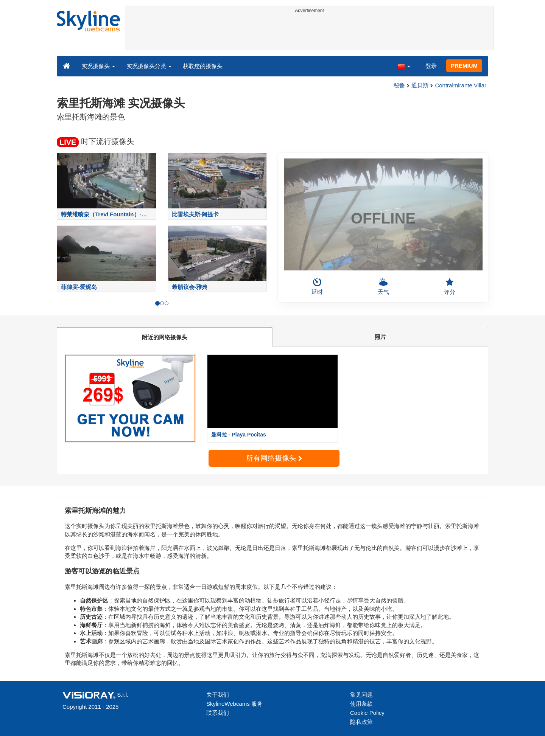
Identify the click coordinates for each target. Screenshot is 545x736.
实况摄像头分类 (148, 66)
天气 (383, 286)
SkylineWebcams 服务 (234, 703)
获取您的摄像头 (203, 66)
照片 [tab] (380, 337)
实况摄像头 (98, 66)
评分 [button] (449, 286)
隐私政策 (361, 722)
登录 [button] (431, 66)
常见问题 (361, 694)
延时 (317, 286)
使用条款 (361, 703)
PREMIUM (464, 65)
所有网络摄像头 (274, 458)
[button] (404, 65)
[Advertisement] (309, 33)
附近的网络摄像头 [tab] (164, 337)
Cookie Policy (367, 713)
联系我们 (217, 713)
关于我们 (217, 694)
